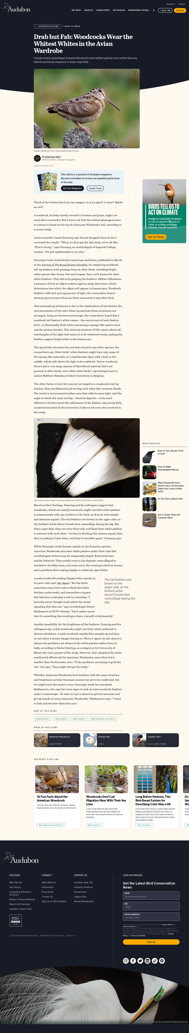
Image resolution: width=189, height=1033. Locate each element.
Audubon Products (83, 887)
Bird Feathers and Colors (103, 719)
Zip (126, 904)
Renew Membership (83, 901)
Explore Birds (102, 10)
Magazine (170, 4)
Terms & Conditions (138, 936)
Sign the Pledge (156, 237)
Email (127, 893)
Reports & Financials (19, 904)
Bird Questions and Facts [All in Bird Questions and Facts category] (51, 825)
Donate (180, 10)
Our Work (76, 10)
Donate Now (80, 892)
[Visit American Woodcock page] (57, 740)
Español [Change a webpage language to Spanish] (181, 4)
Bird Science (72, 26)
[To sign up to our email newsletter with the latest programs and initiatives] (151, 895)
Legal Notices (45, 935)
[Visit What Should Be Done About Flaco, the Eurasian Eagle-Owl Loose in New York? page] (164, 488)
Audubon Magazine (48, 26)
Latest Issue (95, 188)
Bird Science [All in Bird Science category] (94, 825)
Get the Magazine (72, 188)
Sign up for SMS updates (54, 901)
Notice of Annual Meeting (22, 899)
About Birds (61, 719)
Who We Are (15, 882)
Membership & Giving (138, 10)
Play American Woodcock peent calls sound (77, 744)
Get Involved (119, 10)
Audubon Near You (83, 882)
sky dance (63, 583)
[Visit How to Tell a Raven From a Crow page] (164, 456)
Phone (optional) (132, 914)
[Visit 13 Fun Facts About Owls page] (164, 504)
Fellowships (47, 887)
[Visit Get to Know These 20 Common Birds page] (164, 520)
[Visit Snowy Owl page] (106, 740)
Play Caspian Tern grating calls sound (176, 744)
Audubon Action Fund (20, 909)
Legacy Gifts (80, 896)
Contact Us (47, 896)
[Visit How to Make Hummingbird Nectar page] (164, 472)
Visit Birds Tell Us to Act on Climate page (164, 211)
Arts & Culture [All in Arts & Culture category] (144, 825)
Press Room (47, 892)
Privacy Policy (58, 935)
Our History (15, 887)
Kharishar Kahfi (53, 157)
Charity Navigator (15, 920)
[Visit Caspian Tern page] (155, 740)
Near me (166, 10)
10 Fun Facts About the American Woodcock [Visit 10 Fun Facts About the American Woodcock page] (57, 796)
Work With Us (48, 882)
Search (154, 10)
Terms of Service (129, 926)
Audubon (17, 7)
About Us (88, 10)
